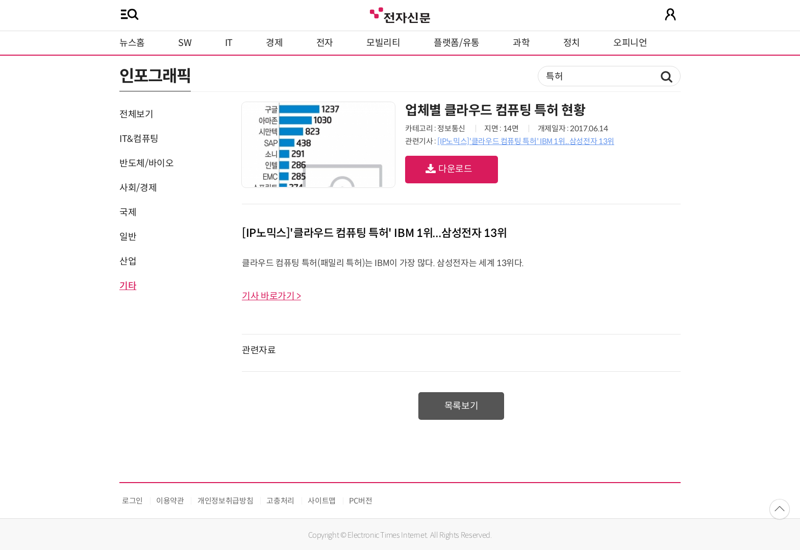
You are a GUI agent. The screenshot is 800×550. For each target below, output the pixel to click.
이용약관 (170, 501)
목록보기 (461, 406)
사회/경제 (138, 188)
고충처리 (280, 501)
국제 (127, 212)
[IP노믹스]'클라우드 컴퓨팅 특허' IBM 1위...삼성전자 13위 (525, 141)
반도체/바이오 (146, 163)
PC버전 (360, 501)
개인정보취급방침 (225, 501)
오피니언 (630, 43)
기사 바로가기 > (271, 296)
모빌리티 (383, 43)
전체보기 (136, 114)
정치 (571, 43)
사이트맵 (322, 501)
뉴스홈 (132, 43)
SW (184, 43)
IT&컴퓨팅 (139, 139)
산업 (127, 261)
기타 (127, 286)
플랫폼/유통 (457, 43)
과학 (521, 43)
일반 (127, 237)
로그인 (132, 501)
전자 (324, 43)
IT (229, 43)
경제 (274, 43)
